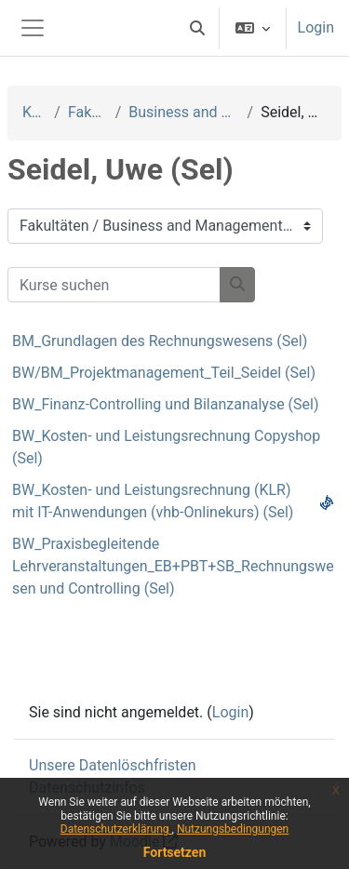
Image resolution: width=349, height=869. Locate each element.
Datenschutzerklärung (116, 829)
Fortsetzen (175, 852)
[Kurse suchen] (114, 284)
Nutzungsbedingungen (233, 829)
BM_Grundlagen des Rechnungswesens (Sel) (159, 341)
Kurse (34, 112)
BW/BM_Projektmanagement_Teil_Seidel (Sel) (163, 372)
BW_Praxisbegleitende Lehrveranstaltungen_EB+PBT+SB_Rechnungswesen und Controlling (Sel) (173, 566)
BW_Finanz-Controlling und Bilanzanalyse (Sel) (165, 404)
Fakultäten (88, 112)
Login (316, 27)
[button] (197, 28)
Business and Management (183, 112)
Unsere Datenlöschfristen (112, 765)
